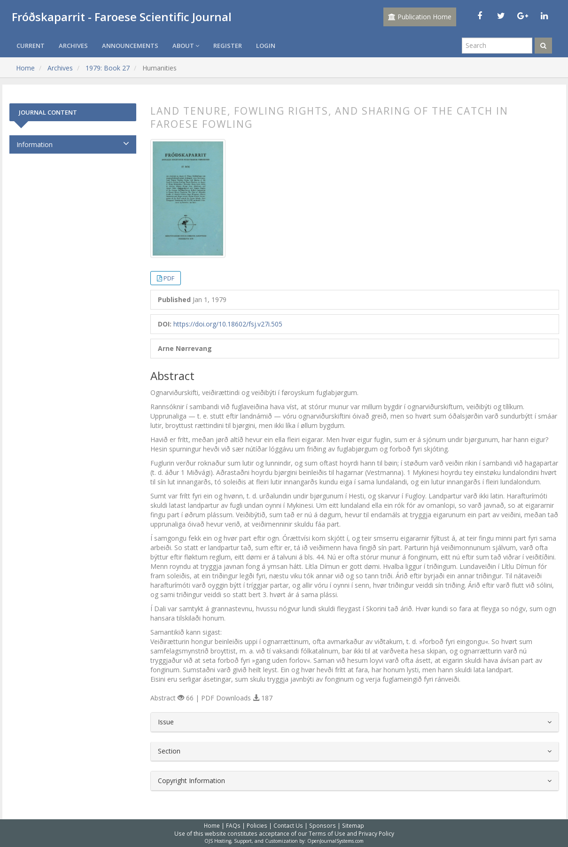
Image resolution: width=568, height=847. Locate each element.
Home (25, 67)
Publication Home (419, 16)
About (185, 45)
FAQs (233, 825)
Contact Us (288, 825)
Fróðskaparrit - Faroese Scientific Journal (122, 16)
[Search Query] (497, 46)
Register (227, 45)
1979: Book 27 (108, 67)
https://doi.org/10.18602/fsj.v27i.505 (227, 323)
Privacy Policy (376, 833)
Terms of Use (327, 833)
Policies (257, 825)
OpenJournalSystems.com (335, 841)
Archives (73, 45)
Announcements (130, 45)
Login (265, 45)
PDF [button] (168, 278)
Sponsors (322, 825)
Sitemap (353, 825)
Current (30, 45)
